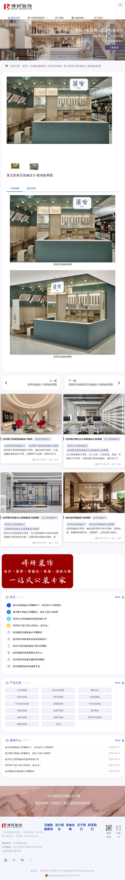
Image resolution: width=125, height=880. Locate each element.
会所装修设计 (100, 517)
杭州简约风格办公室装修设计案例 (22, 529)
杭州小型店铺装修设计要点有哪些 (30, 646)
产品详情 (14, 188)
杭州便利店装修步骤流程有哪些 (29, 659)
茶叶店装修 (58, 697)
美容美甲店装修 (94, 717)
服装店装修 (22, 724)
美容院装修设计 (43, 439)
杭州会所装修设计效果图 (101, 524)
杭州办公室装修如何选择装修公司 (30, 618)
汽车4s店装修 (95, 704)
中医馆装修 (95, 697)
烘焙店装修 (22, 717)
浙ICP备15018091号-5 (51, 870)
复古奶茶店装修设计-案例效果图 (82, 66)
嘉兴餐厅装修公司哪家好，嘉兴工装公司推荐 (35, 612)
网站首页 (13, 17)
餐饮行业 (95, 690)
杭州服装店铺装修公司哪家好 (27, 632)
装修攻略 (78, 17)
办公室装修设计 (112, 439)
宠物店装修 (58, 704)
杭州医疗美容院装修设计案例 (43, 445)
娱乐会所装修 (58, 690)
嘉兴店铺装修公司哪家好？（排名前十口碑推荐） (38, 605)
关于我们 (98, 17)
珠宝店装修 (22, 697)
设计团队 (59, 17)
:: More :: (58, 724)
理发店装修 (22, 710)
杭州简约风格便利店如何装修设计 (30, 639)
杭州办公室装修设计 (77, 445)
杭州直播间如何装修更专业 (26, 666)
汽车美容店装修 (22, 704)
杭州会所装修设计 (76, 524)
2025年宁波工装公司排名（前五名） (31, 625)
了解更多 (110, 47)
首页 (25, 66)
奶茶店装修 (54, 66)
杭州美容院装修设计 (15, 445)
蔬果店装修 (58, 710)
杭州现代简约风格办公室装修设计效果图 (87, 450)
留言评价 (31, 188)
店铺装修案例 (37, 17)
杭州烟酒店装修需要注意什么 (27, 652)
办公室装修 (22, 690)
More (117, 597)
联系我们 (13, 27)
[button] (60, 57)
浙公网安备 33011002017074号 (62, 875)
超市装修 (95, 710)
